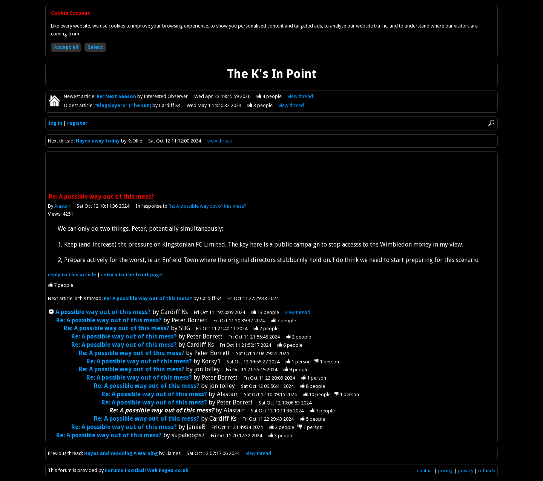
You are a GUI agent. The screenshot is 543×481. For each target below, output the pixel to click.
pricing (445, 470)
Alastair (62, 206)
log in (55, 123)
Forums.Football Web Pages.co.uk (147, 470)
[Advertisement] (271, 173)
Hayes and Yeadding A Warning (121, 453)
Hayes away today (98, 141)
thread (297, 312)
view (300, 96)
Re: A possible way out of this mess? (207, 206)
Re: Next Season (117, 96)
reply (72, 274)
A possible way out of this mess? (103, 312)
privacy (465, 470)
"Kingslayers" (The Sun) (123, 105)
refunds (486, 470)
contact (425, 470)
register (77, 123)
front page (131, 274)
